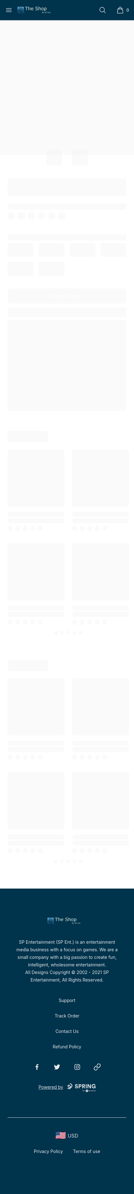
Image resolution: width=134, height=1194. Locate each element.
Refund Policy (67, 1046)
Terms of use (86, 1151)
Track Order (67, 1015)
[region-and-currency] (67, 1135)
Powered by (66, 1087)
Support (67, 1000)
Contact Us (67, 1031)
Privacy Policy (48, 1151)
